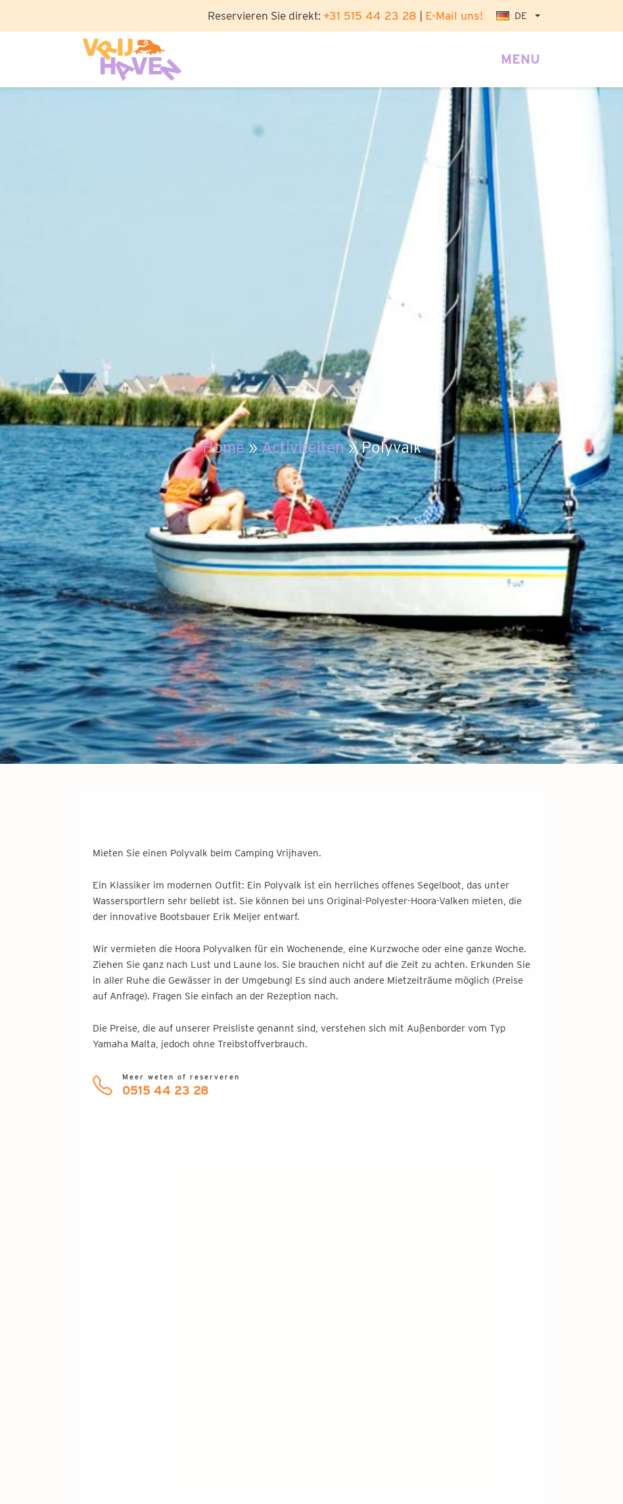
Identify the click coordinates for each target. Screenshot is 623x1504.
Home (223, 447)
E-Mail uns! (454, 15)
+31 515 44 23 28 (370, 15)
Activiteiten (303, 447)
